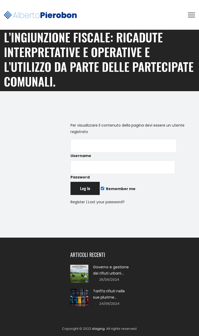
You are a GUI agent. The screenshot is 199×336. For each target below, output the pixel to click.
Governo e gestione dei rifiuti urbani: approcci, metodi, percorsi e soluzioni (111, 270)
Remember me (118, 188)
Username (123, 148)
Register (77, 202)
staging (98, 328)
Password (122, 170)
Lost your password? (106, 202)
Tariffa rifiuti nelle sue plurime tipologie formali (109, 294)
